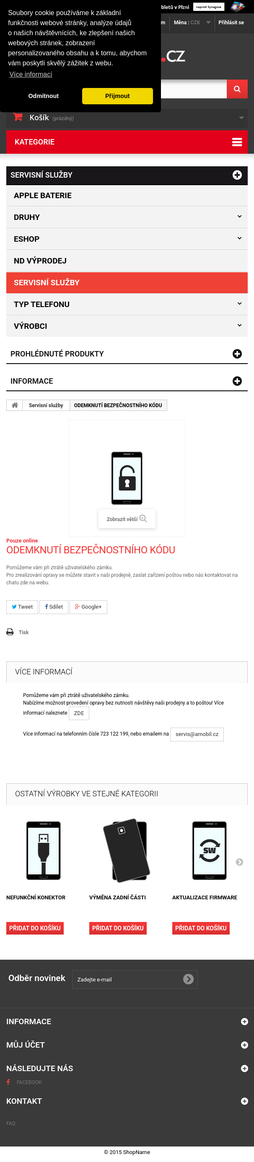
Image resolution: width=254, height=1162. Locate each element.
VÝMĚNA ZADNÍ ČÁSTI (117, 897)
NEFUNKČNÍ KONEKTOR (35, 897)
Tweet (22, 607)
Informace (31, 381)
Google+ (88, 607)
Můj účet (25, 1045)
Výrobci (30, 326)
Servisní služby (47, 282)
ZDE (79, 713)
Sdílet (54, 607)
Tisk (24, 632)
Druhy (27, 217)
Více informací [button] (30, 74)
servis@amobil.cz (197, 734)
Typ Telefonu (42, 304)
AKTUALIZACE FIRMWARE (204, 897)
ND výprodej (40, 261)
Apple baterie (43, 195)
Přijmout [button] (117, 96)
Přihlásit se (231, 23)
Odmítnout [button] (43, 96)
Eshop (26, 239)
